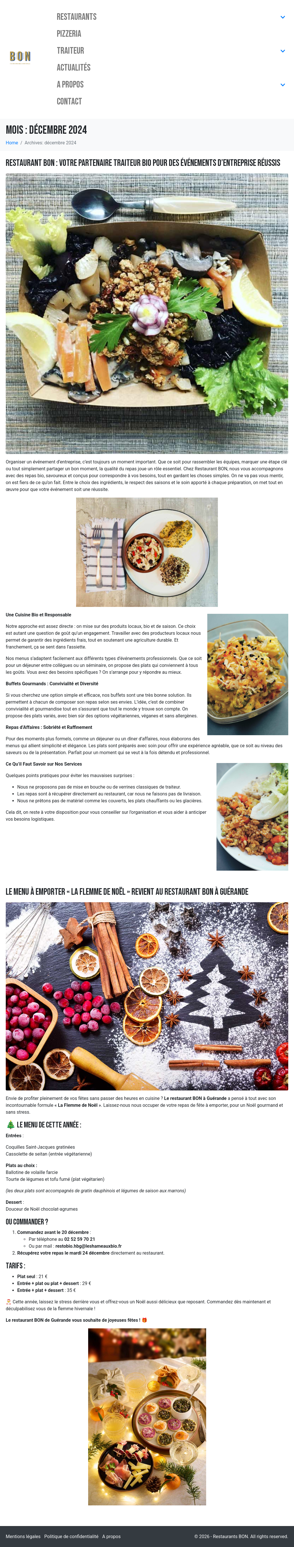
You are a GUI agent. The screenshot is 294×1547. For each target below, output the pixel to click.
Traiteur (171, 51)
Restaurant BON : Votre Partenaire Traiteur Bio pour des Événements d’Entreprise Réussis (143, 163)
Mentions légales (23, 1536)
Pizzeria (69, 34)
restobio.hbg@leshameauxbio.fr (88, 1246)
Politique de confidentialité (71, 1536)
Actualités (73, 67)
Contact (69, 101)
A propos (171, 84)
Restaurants (171, 17)
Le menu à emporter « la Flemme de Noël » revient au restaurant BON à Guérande (127, 892)
